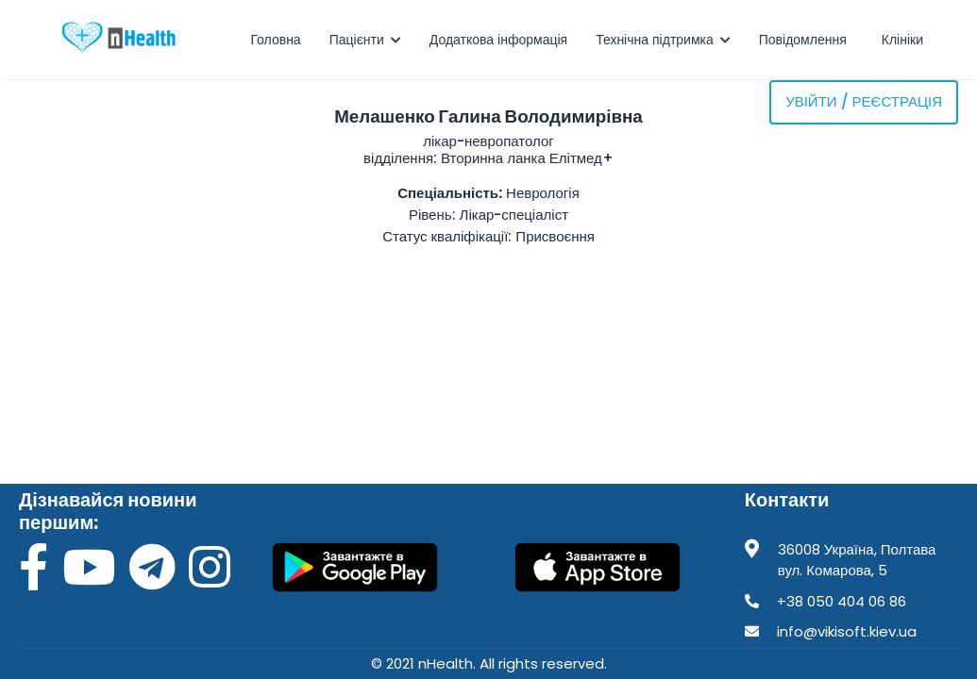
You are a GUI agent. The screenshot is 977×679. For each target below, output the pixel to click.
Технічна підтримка (663, 39)
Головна (275, 39)
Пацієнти (365, 39)
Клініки (904, 39)
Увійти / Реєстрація (863, 101)
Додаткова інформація (498, 39)
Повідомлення (805, 39)
